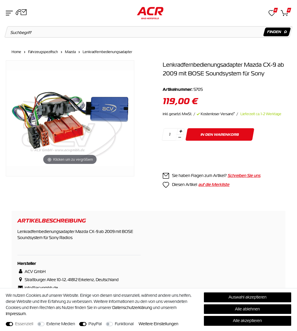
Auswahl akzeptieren (248, 297)
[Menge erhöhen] (181, 131)
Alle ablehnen (247, 309)
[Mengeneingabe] (170, 134)
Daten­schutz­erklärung (132, 307)
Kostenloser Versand (218, 114)
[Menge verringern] (179, 138)
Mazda (70, 52)
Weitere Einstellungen (158, 323)
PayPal (95, 323)
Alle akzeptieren (247, 320)
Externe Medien (60, 323)
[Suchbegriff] (148, 32)
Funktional (124, 323)
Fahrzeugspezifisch (43, 52)
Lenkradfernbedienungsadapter (107, 52)
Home (16, 52)
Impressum (16, 313)
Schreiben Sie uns (244, 175)
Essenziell (24, 323)
